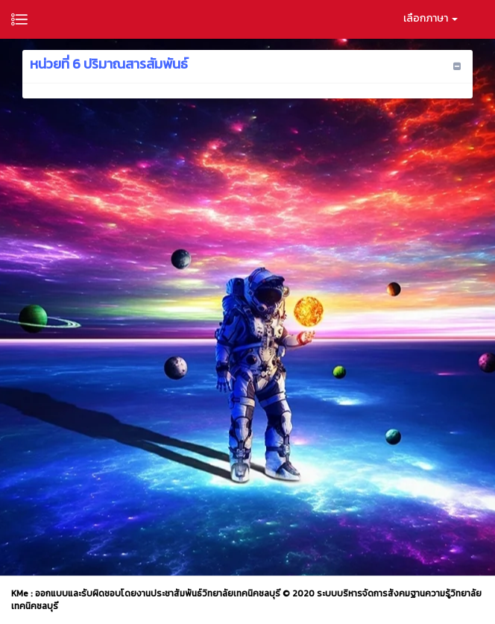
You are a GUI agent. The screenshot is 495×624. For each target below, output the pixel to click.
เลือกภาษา (430, 18)
